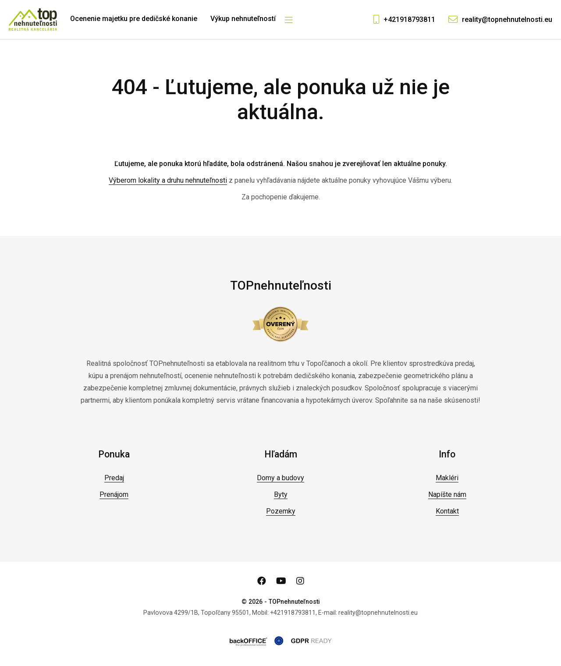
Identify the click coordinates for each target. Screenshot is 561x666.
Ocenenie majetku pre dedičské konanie (133, 18)
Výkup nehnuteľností (243, 18)
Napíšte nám (447, 494)
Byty (281, 494)
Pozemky (280, 511)
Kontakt (447, 511)
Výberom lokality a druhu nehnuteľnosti (168, 180)
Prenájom (113, 494)
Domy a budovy (280, 478)
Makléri (447, 478)
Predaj (114, 478)
